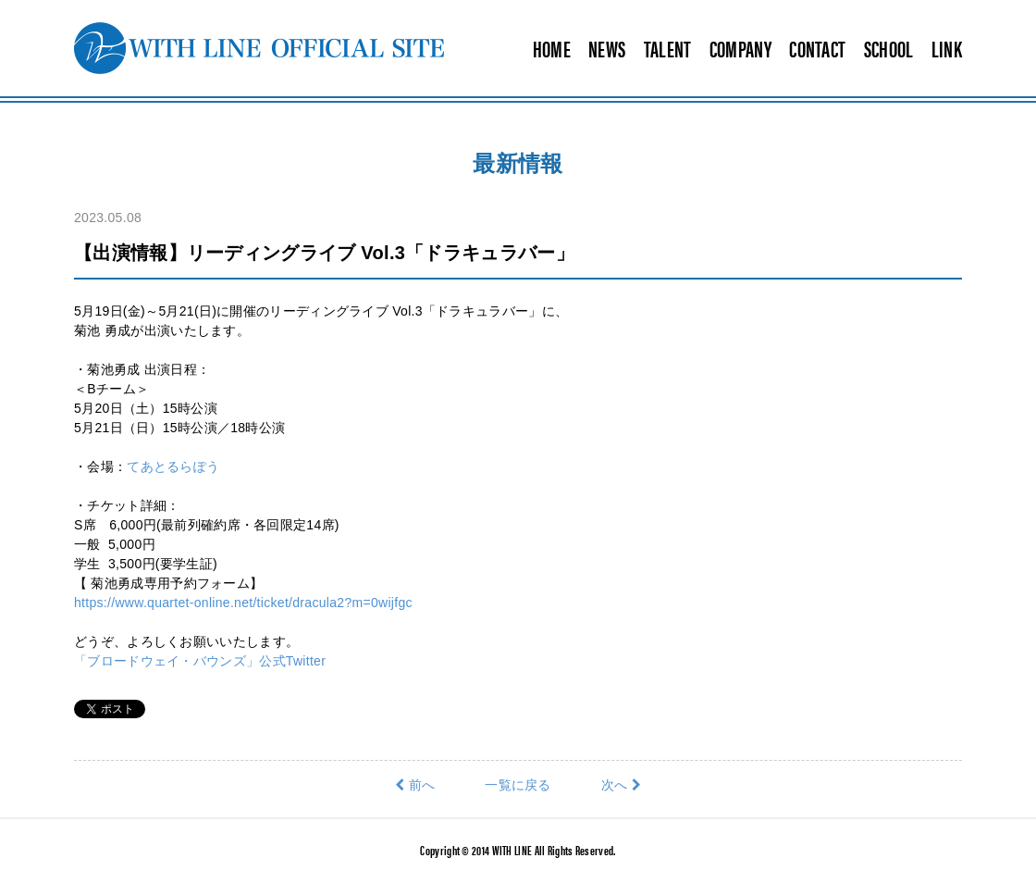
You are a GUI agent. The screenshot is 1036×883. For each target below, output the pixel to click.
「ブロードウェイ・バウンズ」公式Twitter (200, 660)
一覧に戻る (518, 784)
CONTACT (817, 48)
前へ (415, 784)
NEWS (606, 48)
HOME (552, 48)
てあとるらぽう (173, 466)
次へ (621, 784)
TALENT (668, 48)
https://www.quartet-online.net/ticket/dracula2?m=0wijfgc (243, 602)
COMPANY (740, 48)
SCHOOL (889, 48)
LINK (946, 48)
